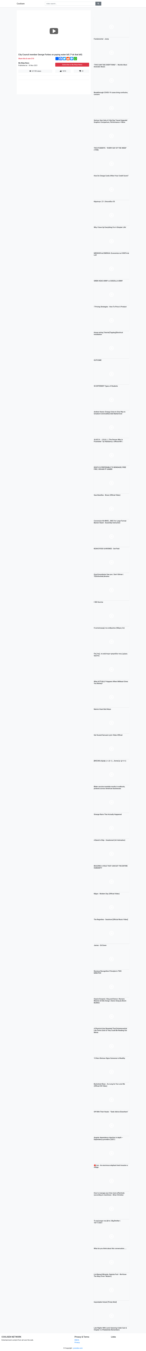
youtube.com (78, 1348)
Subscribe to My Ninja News (72, 65)
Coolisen (21, 3)
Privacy (77, 1342)
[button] (98, 4)
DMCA (77, 1340)
